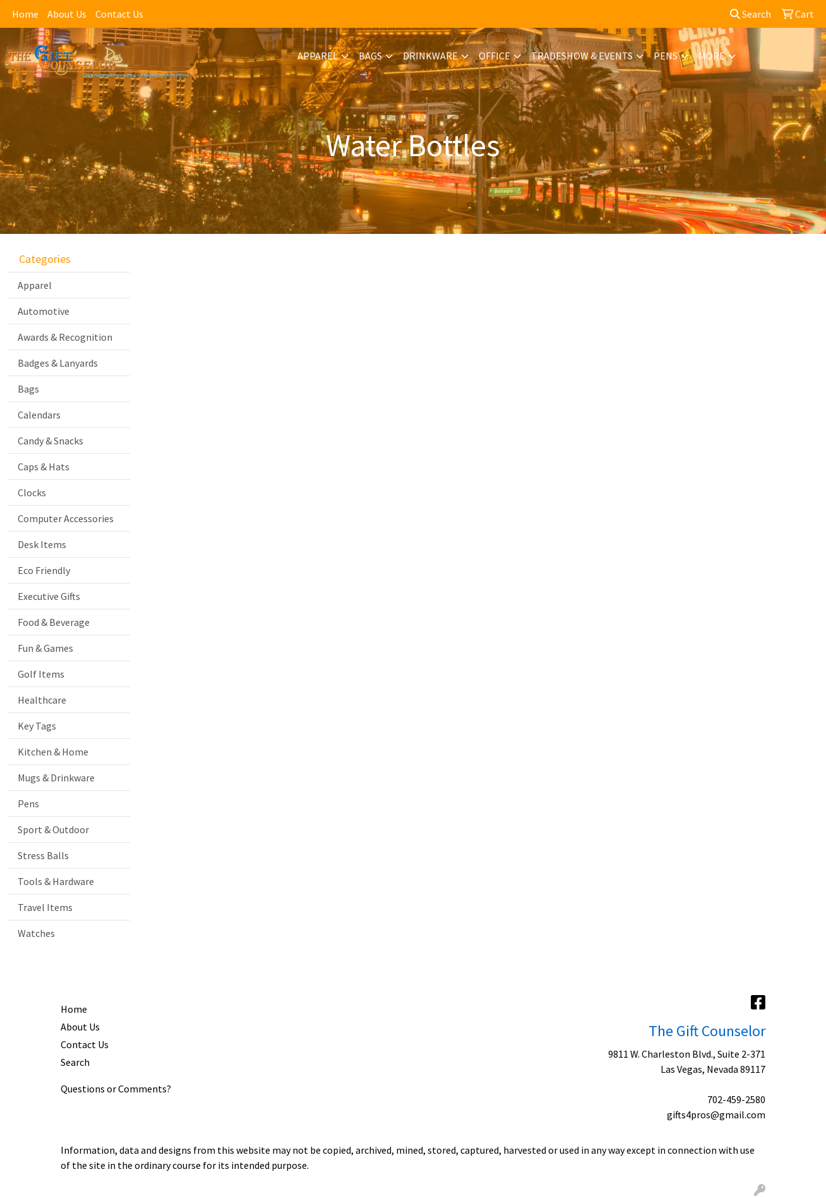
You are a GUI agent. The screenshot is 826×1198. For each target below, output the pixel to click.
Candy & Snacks (50, 440)
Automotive (43, 311)
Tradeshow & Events (582, 55)
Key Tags (37, 725)
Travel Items (45, 907)
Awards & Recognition (65, 337)
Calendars (39, 414)
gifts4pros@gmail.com (716, 1114)
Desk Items (42, 544)
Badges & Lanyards (58, 363)
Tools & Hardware (56, 881)
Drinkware (430, 55)
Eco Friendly (44, 570)
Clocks (32, 492)
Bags (370, 55)
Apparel (317, 55)
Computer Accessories (66, 518)
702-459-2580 (736, 1099)
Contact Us (119, 14)
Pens (666, 55)
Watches (36, 933)
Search (750, 14)
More (711, 55)
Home (25, 14)
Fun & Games (45, 648)
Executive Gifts (49, 596)
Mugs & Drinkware (56, 777)
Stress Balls (43, 855)
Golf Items (41, 674)
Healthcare (42, 700)
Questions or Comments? (116, 1088)
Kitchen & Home (53, 751)
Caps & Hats (43, 466)
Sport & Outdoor (53, 829)
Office (494, 55)
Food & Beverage (54, 622)
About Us (67, 14)
